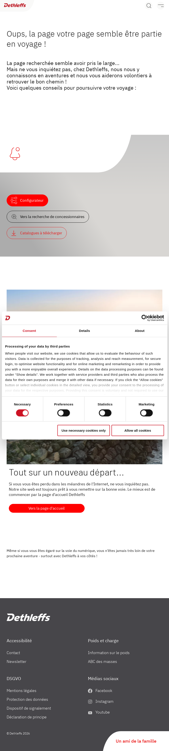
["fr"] (28, 617)
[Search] (148, 5)
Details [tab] (84, 331)
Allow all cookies (137, 430)
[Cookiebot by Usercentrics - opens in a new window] (144, 318)
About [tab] (139, 331)
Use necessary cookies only (84, 430)
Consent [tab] (29, 331)
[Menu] (158, 5)
